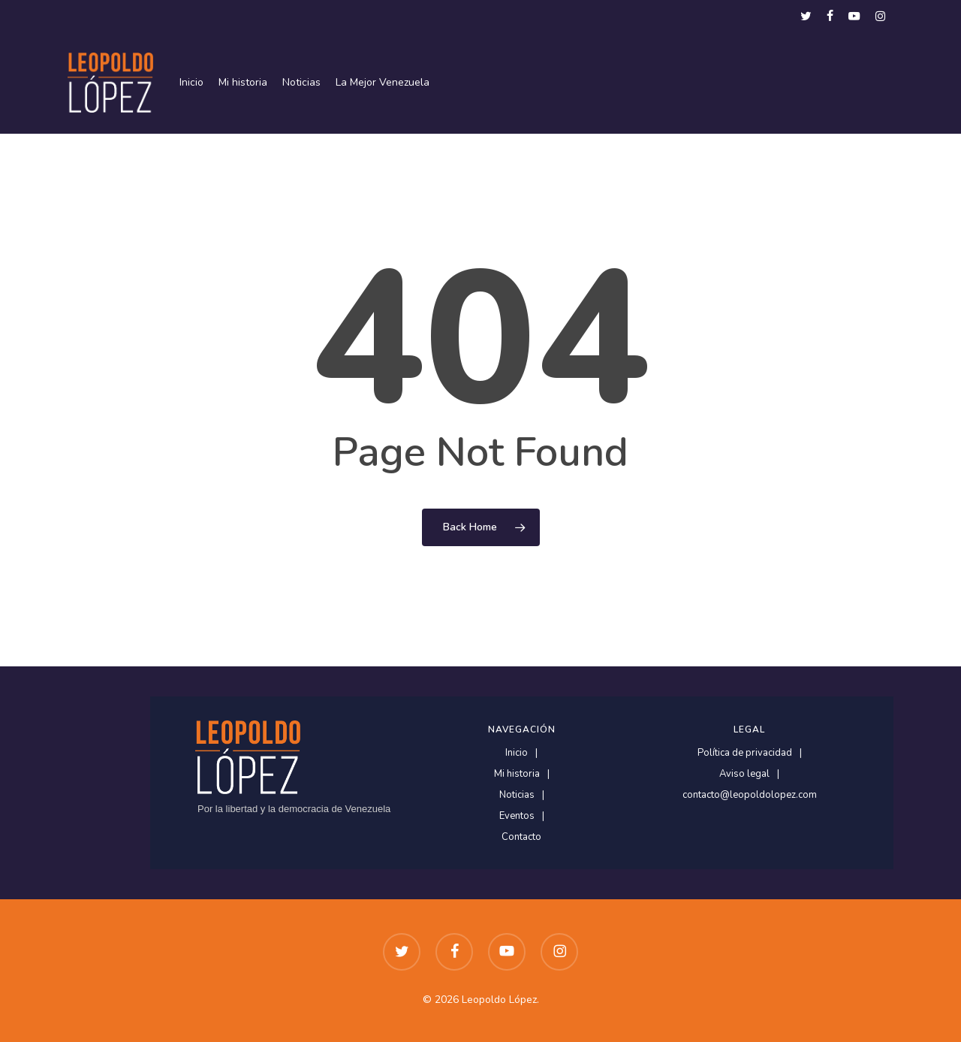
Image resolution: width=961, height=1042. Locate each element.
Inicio (516, 753)
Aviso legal (744, 774)
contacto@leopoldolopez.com (749, 795)
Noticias (517, 795)
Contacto (521, 837)
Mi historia (517, 774)
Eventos (517, 816)
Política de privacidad (744, 753)
